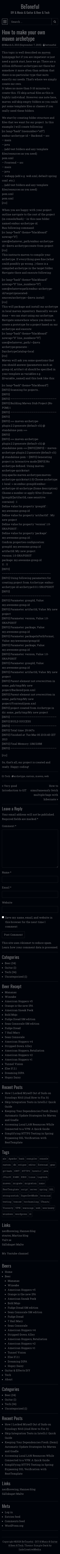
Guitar (9, 967)
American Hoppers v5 (19, 1001)
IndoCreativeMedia (30, 1549)
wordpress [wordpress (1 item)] (21, 1214)
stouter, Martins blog (15, 1235)
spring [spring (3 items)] (43, 1189)
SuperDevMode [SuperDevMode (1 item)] (29, 1195)
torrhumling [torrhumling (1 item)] (31, 1201)
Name (6, 872)
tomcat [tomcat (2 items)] (17, 1201)
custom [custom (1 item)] (7, 1164)
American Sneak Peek (19, 1010)
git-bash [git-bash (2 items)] (7, 1171)
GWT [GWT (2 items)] (17, 1171)
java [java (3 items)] (46, 1171)
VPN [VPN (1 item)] (17, 1207)
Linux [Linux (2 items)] (32, 1177)
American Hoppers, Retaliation (24, 1050)
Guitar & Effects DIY (17, 1370)
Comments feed (15, 1521)
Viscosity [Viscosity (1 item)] (8, 1207)
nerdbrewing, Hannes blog (19, 1231)
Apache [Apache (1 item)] (12, 1158)
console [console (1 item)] (44, 1158)
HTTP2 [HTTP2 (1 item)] (26, 1171)
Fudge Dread (13, 1028)
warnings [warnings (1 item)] (28, 1207)
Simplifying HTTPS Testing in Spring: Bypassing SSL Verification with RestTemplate (29, 1138)
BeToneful (30, 6)
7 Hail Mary (12, 1032)
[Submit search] (55, 21)
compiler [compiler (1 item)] (32, 1158)
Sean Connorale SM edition (22, 1023)
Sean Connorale (15, 1037)
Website (7, 902)
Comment (9, 826)
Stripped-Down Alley (18, 1046)
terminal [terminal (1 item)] (45, 1195)
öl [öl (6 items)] (30, 1214)
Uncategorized (14, 976)
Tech (7, 776)
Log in (9, 1512)
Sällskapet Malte (13, 1244)
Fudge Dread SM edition (20, 1019)
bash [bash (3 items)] (21, 1158)
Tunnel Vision (14, 1064)
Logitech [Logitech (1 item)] (43, 1177)
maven (39, 776)
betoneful (50, 44)
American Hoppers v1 (18, 1059)
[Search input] (31, 21)
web (46, 776)
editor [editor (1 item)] (32, 1164)
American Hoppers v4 (19, 1041)
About (8, 1379)
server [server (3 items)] (33, 1189)
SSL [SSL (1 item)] (51, 1189)
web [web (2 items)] (38, 1207)
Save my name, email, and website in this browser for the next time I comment (28, 922)
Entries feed (12, 1516)
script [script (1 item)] (24, 1189)
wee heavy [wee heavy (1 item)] (48, 1207)
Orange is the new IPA (19, 1005)
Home (8, 1271)
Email (6, 887)
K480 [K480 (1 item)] (16, 1177)
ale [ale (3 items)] (4, 1158)
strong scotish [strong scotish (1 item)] (11, 1195)
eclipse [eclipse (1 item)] (22, 1164)
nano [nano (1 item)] (42, 1183)
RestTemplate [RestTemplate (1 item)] (11, 1189)
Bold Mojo (11, 1014)
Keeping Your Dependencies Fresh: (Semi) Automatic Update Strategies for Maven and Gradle (31, 1115)
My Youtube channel (15, 1253)
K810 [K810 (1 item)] (23, 1177)
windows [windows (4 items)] (8, 1214)
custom (30, 776)
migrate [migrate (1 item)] (17, 1183)
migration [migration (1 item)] (31, 1183)
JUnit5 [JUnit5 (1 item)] (7, 1177)
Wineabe (10, 996)
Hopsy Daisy (13, 1077)
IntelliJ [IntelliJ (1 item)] (36, 1171)
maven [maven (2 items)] (7, 1183)
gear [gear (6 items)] (52, 1164)
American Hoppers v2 (19, 1055)
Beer (8, 963)
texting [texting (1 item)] (7, 1201)
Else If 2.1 (11, 1068)
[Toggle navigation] (5, 22)
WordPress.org (14, 1525)
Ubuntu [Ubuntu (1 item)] (45, 1201)
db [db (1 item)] (14, 1164)
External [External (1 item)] (43, 1164)
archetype (19, 776)
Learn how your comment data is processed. (30, 947)
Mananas (10, 992)
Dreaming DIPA (14, 1073)
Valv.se (6, 1240)
